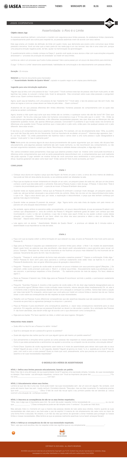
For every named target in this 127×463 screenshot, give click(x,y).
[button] (58, 6)
